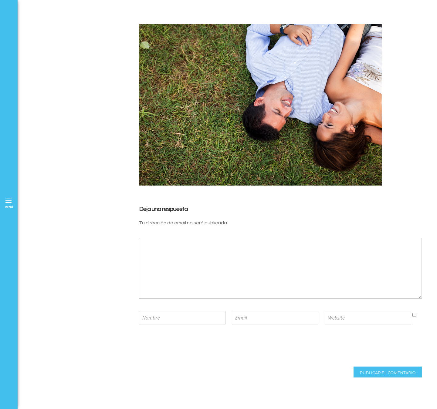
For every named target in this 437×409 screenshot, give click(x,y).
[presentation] (179, 346)
